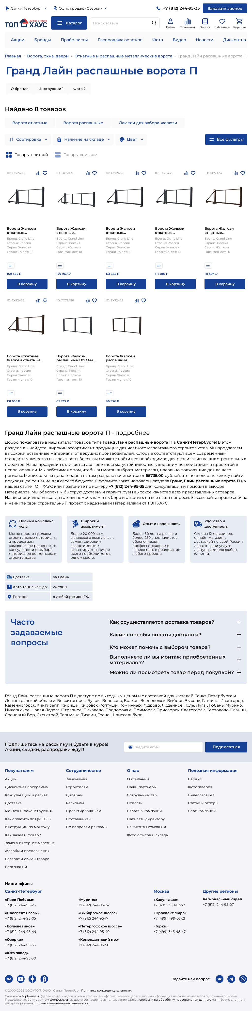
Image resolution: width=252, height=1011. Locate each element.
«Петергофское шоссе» (100, 926)
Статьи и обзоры (203, 803)
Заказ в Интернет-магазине (30, 843)
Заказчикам (76, 779)
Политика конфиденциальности (106, 990)
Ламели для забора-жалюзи (148, 123)
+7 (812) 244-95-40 (94, 931)
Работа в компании (144, 811)
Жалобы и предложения (27, 851)
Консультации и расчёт (26, 795)
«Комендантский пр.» (98, 939)
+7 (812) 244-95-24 (93, 905)
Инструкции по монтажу (27, 827)
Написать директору (146, 819)
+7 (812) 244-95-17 (93, 918)
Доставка (13, 803)
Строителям (77, 787)
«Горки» (161, 926)
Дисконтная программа (26, 787)
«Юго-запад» (17, 953)
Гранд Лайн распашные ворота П (212, 56)
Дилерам (74, 795)
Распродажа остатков (120, 39)
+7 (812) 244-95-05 (20, 918)
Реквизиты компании (146, 827)
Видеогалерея (201, 795)
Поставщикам (78, 819)
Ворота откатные (29, 123)
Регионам (75, 803)
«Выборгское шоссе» (98, 913)
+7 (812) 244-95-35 (20, 945)
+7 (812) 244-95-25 (20, 905)
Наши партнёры (142, 787)
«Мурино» (87, 899)
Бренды (42, 39)
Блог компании (202, 811)
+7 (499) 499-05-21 (169, 918)
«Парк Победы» (19, 899)
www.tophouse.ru (26, 996)
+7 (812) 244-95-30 (20, 958)
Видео (179, 39)
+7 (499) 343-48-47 (170, 931)
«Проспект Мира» (170, 913)
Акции (17, 39)
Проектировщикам (83, 811)
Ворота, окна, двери (48, 56)
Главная (13, 56)
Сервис (195, 779)
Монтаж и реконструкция (28, 811)
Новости (204, 39)
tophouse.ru (59, 999)
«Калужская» (166, 899)
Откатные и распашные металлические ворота (123, 56)
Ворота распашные (83, 123)
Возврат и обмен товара (27, 859)
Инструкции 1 (50, 89)
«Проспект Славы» (22, 913)
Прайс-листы (74, 39)
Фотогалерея (200, 787)
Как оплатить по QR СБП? (28, 819)
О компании (138, 779)
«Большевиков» (20, 926)
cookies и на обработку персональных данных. (175, 999)
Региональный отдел (222, 899)
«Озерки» (14, 939)
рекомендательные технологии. (64, 1003)
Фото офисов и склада (147, 835)
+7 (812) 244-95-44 (20, 931)
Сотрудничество (142, 795)
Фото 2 (79, 89)
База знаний (16, 867)
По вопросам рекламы (86, 827)
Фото (157, 39)
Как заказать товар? (23, 835)
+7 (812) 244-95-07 (218, 904)
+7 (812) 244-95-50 (93, 945)
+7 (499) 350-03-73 (169, 905)
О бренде (20, 89)
